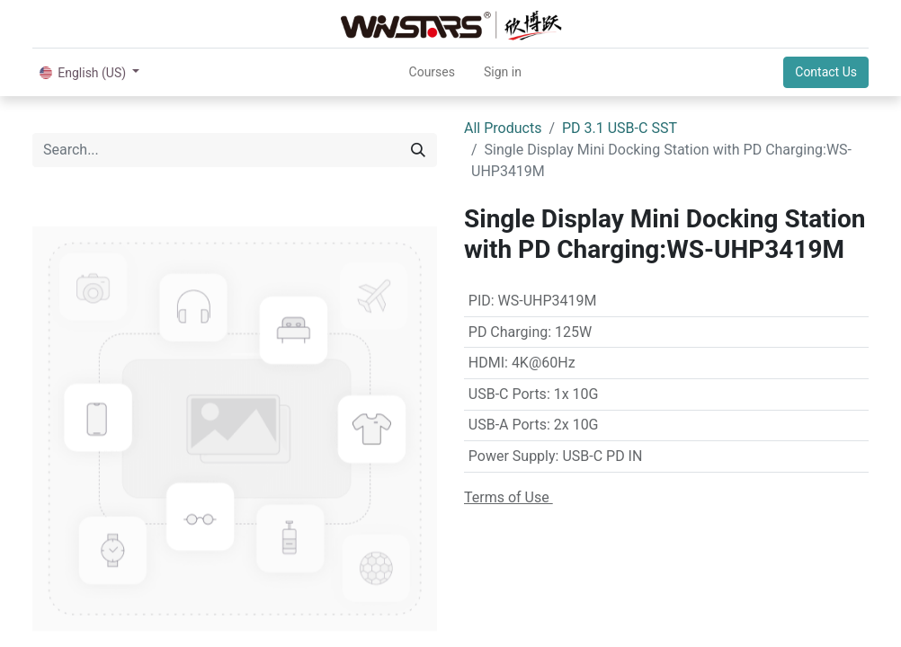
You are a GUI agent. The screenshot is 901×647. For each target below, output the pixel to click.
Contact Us (826, 72)
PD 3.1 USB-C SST (619, 128)
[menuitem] (432, 72)
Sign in (503, 72)
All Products (502, 128)
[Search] (418, 150)
